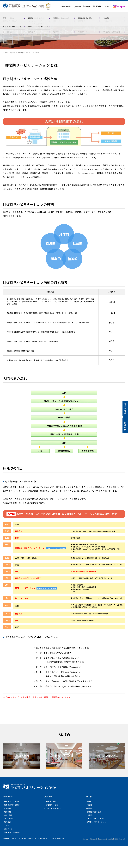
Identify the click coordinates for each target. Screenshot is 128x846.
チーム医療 (8, 818)
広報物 (6, 825)
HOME (5, 53)
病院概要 (7, 811)
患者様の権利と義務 (11, 805)
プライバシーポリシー (57, 838)
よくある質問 (22, 838)
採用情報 (97, 6)
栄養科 (89, 815)
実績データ (8, 829)
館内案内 (7, 822)
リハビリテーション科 (95, 818)
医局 (89, 801)
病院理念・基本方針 (11, 801)
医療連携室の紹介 (94, 811)
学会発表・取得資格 (11, 832)
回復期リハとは (52, 805)
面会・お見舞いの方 (53, 808)
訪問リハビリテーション (96, 822)
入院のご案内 (51, 801)
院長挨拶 (7, 808)
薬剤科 (89, 808)
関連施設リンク (43, 838)
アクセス (107, 6)
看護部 (89, 805)
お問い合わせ (32, 838)
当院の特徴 (8, 815)
